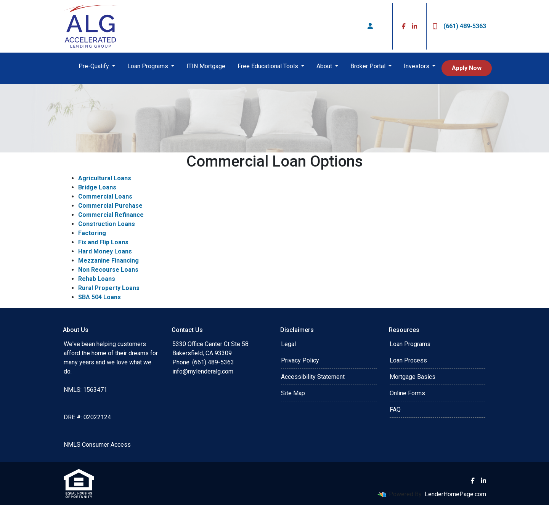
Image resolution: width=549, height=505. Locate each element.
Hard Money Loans (105, 251)
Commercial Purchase (110, 205)
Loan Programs (148, 66)
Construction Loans (106, 224)
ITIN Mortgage (205, 66)
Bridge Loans (97, 187)
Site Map (293, 393)
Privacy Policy (300, 360)
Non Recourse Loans (108, 269)
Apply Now (467, 68)
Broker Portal (368, 66)
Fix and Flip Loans (103, 242)
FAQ (395, 409)
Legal (288, 344)
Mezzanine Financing (108, 260)
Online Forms (407, 393)
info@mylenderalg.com (202, 371)
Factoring (92, 233)
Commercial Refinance (111, 214)
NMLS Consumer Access (97, 444)
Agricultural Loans (104, 178)
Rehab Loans (96, 278)
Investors (417, 66)
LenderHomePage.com (455, 494)
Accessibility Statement (313, 376)
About (325, 66)
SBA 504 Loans (99, 297)
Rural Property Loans (109, 288)
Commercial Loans (105, 196)
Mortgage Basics (412, 376)
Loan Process (408, 360)
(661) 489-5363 (459, 26)
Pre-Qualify (95, 66)
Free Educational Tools (269, 66)
